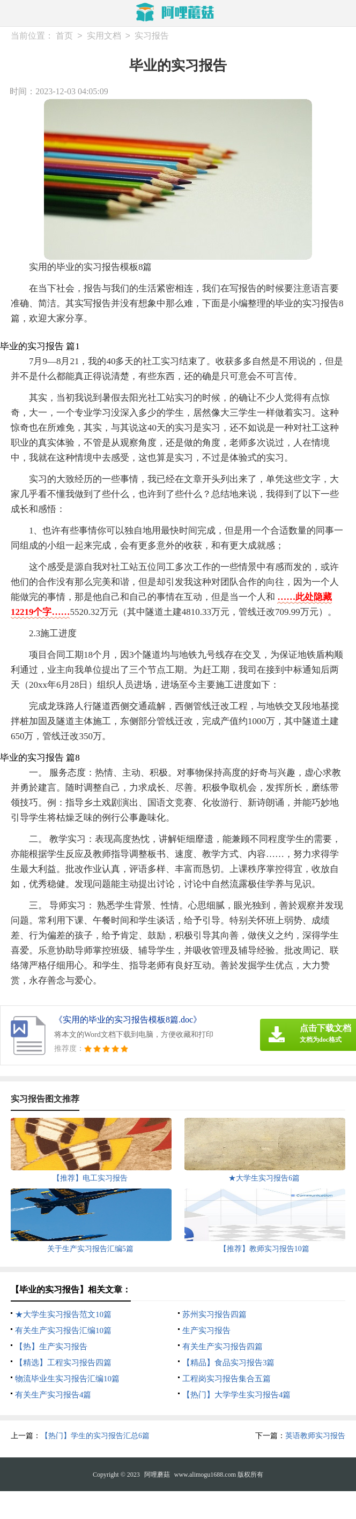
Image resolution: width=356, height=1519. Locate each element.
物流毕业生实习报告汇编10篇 (67, 1378)
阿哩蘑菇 (157, 1474)
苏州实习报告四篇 (214, 1314)
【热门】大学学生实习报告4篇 (236, 1394)
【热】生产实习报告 (51, 1346)
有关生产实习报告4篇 (53, 1394)
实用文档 (104, 36)
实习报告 (152, 36)
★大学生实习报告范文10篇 (63, 1314)
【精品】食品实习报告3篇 (228, 1362)
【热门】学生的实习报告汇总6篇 (95, 1436)
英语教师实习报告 (315, 1436)
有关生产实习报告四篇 (222, 1346)
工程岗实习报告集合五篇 (226, 1378)
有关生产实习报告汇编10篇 (63, 1330)
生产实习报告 (206, 1330)
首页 (64, 36)
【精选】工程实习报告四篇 (63, 1362)
